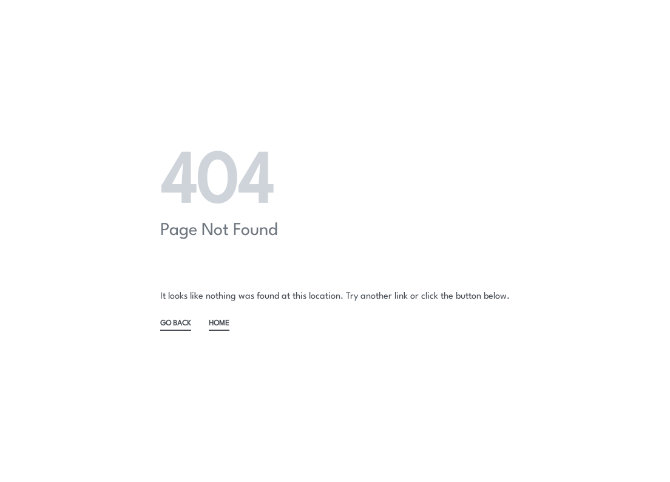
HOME (219, 323)
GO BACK (175, 323)
